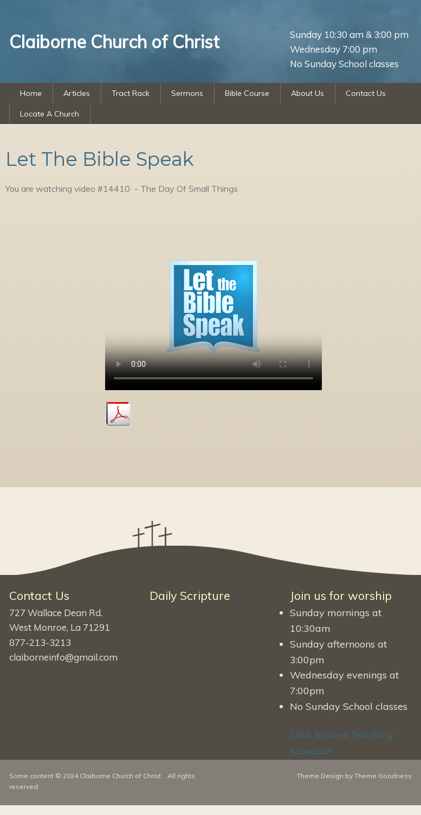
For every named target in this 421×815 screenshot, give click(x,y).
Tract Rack (131, 93)
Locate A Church (49, 114)
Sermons (187, 93)
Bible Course (247, 93)
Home (31, 93)
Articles (76, 93)
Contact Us (366, 93)
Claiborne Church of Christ (120, 776)
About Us (307, 93)
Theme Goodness (383, 776)
